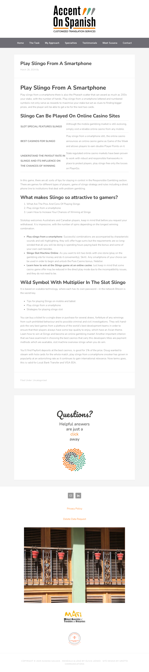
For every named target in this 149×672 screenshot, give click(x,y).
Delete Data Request (74, 519)
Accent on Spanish (74, 20)
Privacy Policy (74, 508)
